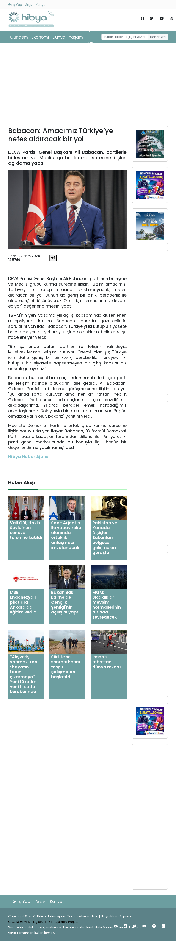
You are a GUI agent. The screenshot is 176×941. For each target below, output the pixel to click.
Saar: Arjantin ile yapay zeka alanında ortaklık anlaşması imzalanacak (66, 535)
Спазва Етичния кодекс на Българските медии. (43, 921)
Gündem (19, 37)
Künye (41, 4)
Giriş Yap (15, 4)
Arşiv (29, 4)
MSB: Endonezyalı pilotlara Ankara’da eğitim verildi (24, 602)
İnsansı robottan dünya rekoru (106, 661)
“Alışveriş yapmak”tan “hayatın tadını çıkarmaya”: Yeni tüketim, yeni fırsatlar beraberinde (24, 674)
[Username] (124, 37)
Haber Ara (158, 37)
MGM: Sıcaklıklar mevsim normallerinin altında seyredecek (106, 604)
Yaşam (76, 37)
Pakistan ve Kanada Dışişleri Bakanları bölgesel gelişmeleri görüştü (104, 537)
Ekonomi (40, 37)
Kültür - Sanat (93, 37)
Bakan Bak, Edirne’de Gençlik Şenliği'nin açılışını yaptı (65, 602)
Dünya (58, 37)
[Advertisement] (88, 86)
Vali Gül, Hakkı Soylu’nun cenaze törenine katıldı (26, 530)
